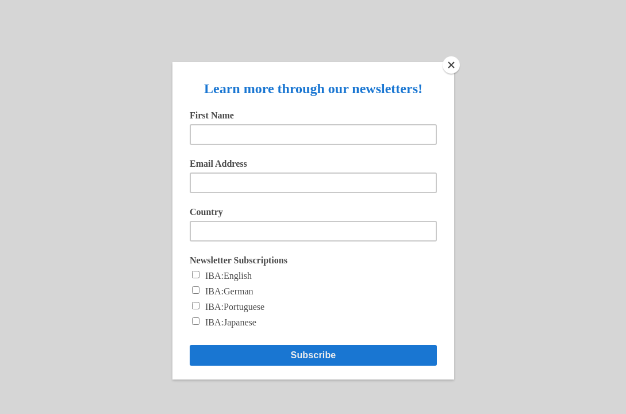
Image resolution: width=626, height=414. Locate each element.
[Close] (451, 65)
